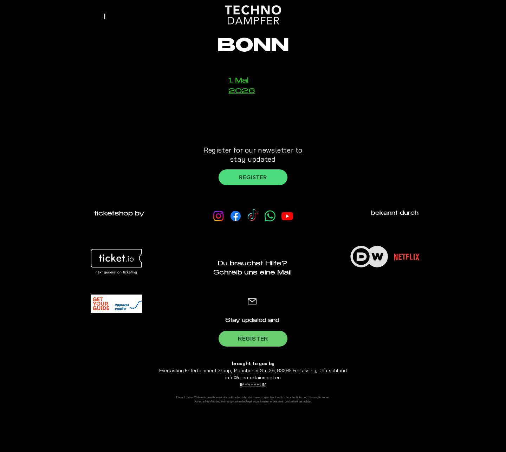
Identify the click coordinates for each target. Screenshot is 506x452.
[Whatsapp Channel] (270, 216)
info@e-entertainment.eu (253, 377)
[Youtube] (287, 216)
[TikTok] (253, 216)
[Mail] (252, 302)
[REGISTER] (253, 177)
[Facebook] (235, 216)
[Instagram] (218, 216)
